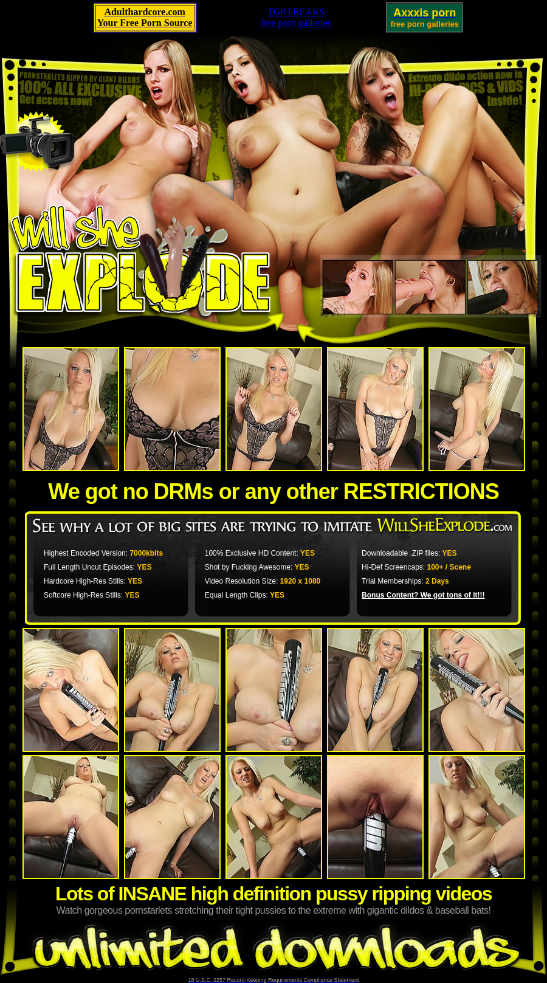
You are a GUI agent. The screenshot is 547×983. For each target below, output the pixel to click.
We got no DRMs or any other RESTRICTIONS (273, 491)
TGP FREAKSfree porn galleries (296, 17)
